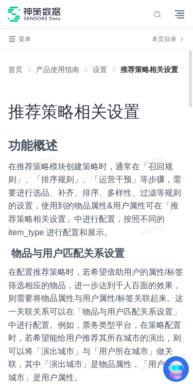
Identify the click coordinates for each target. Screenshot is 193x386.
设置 (100, 69)
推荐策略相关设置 (149, 69)
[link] (57, 69)
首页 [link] (15, 69)
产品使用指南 (57, 69)
